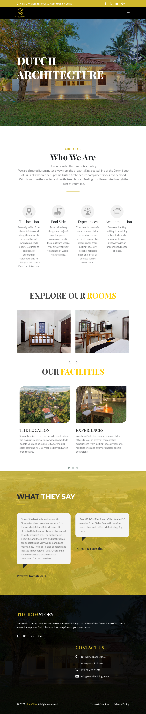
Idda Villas (31, 704)
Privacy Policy (121, 704)
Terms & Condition (100, 704)
